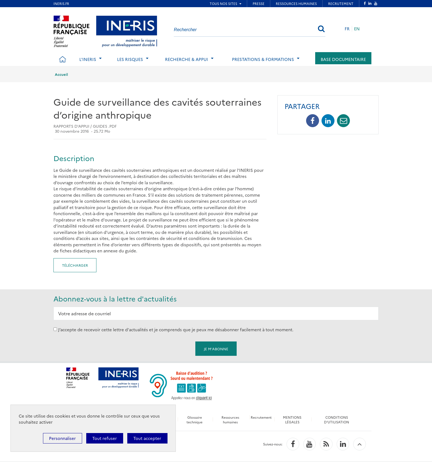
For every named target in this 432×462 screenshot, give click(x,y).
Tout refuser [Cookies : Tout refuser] (104, 438)
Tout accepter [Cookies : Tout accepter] (147, 438)
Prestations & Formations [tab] (263, 59)
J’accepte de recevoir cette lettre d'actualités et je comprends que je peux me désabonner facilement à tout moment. (175, 329)
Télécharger (75, 265)
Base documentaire (343, 59)
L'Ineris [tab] (87, 59)
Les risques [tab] (130, 59)
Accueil (61, 74)
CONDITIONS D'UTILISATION (337, 419)
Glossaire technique (194, 419)
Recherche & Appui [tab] (186, 59)
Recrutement (261, 417)
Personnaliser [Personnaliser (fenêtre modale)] (62, 438)
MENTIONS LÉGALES (293, 419)
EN (357, 28)
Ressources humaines (230, 419)
